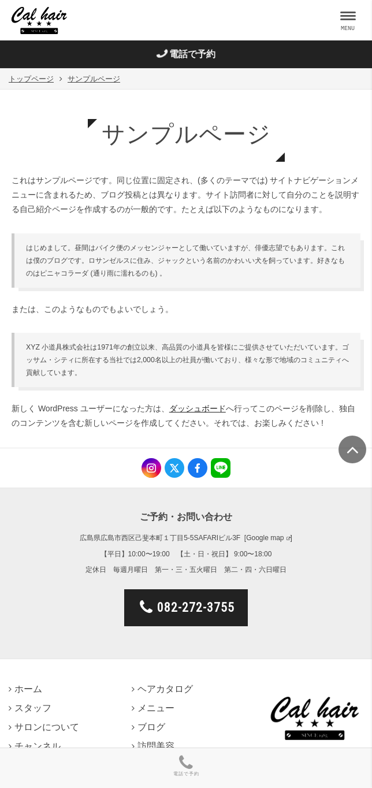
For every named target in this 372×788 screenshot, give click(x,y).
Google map (265, 538)
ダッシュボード (197, 408)
